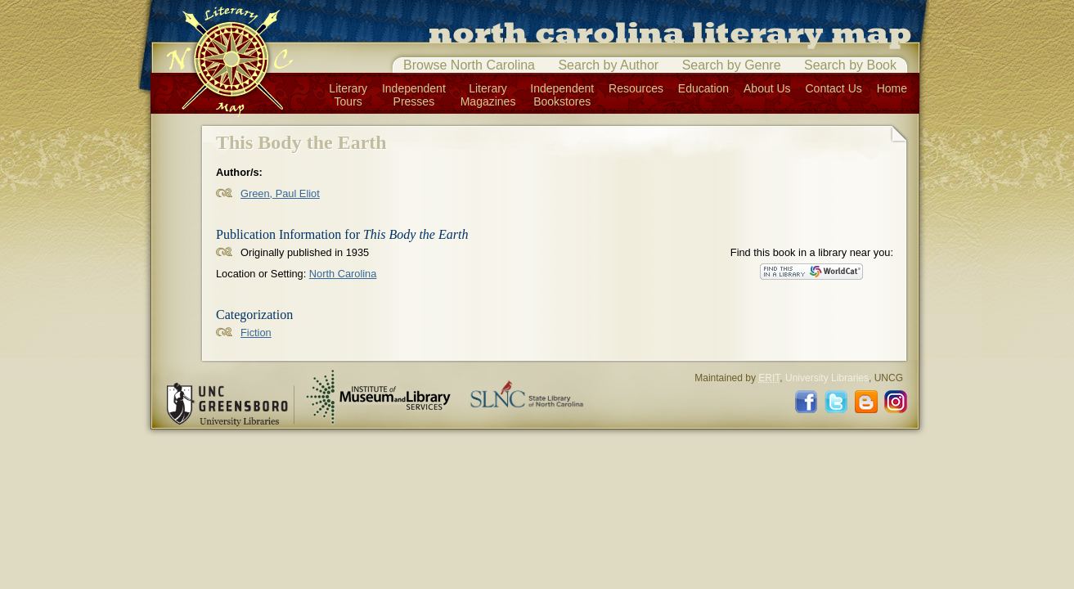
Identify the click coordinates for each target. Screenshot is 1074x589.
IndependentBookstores (562, 95)
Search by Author (608, 65)
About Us (767, 88)
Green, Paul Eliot (280, 193)
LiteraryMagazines (488, 95)
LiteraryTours (348, 95)
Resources (636, 88)
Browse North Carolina (469, 65)
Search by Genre (731, 65)
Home (892, 88)
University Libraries (827, 378)
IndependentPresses (414, 95)
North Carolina (343, 274)
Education (703, 88)
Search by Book (850, 65)
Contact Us (834, 88)
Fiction (256, 332)
